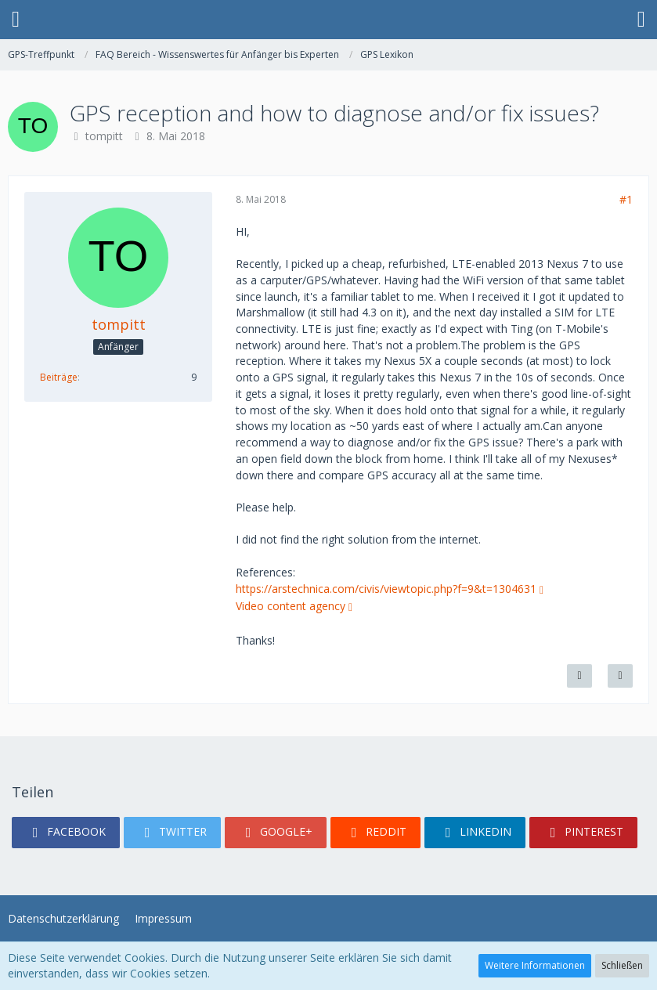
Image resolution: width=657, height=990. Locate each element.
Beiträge (59, 377)
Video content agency (290, 605)
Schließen (622, 965)
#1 (626, 199)
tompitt (104, 135)
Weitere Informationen (535, 965)
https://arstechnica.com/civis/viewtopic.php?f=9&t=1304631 (386, 588)
